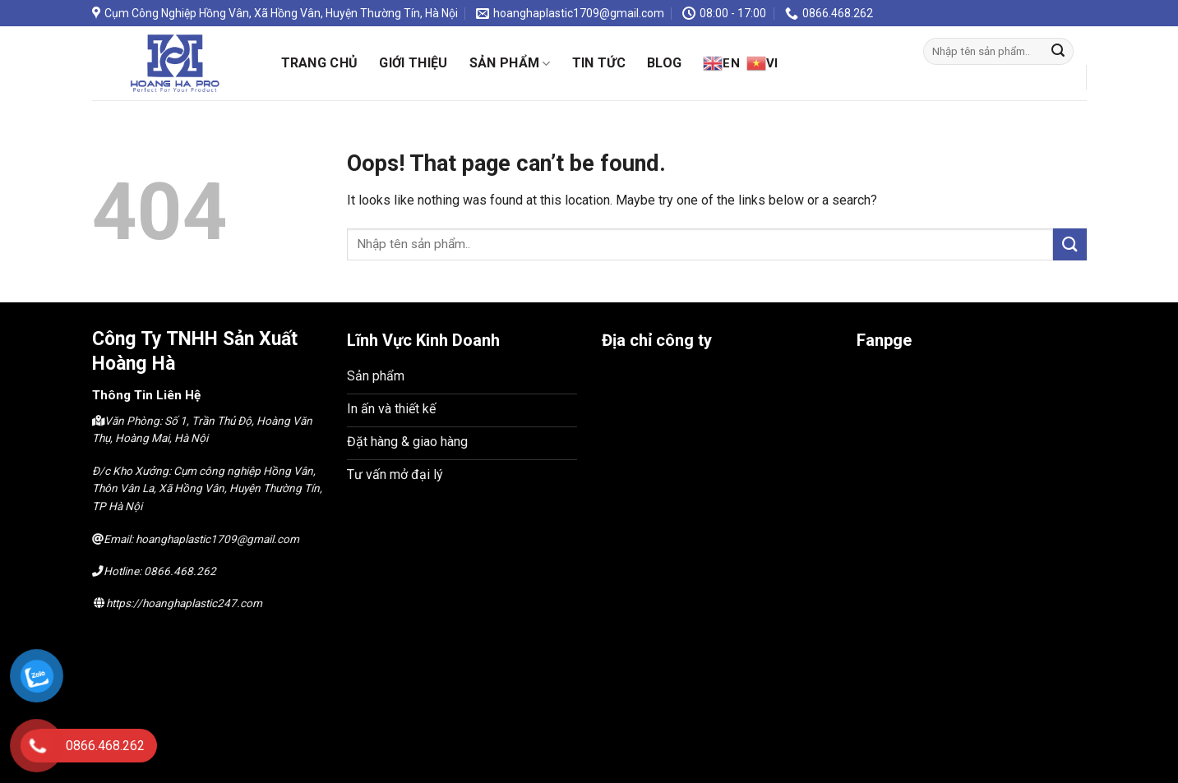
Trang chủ (319, 63)
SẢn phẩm (510, 63)
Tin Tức (599, 63)
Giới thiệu (413, 63)
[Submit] (1058, 52)
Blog (664, 63)
